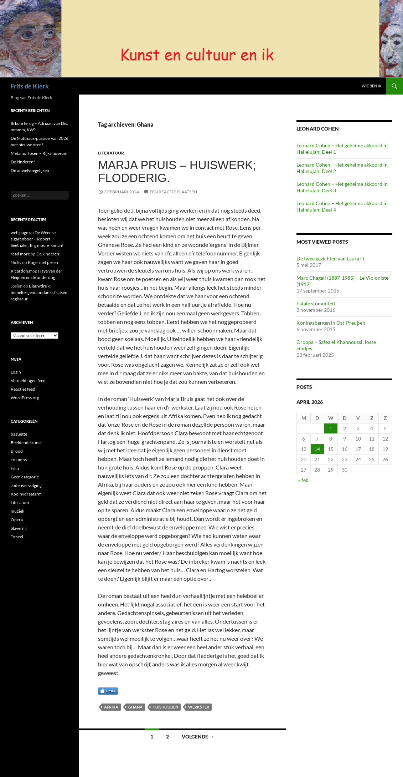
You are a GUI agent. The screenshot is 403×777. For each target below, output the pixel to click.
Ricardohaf (21, 271)
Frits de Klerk (30, 86)
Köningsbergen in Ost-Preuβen (330, 323)
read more (20, 254)
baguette (19, 434)
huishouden (165, 707)
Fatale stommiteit (315, 303)
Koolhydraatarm (26, 494)
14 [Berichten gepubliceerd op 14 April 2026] (317, 449)
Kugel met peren (43, 262)
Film (15, 468)
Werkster (198, 707)
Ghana (135, 707)
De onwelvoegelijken (30, 170)
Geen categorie (25, 476)
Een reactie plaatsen (173, 191)
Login (16, 372)
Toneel (17, 536)
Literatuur (111, 153)
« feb (303, 480)
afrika (111, 707)
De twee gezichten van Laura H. (330, 258)
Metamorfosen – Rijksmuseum (39, 153)
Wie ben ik (371, 85)
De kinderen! (23, 161)
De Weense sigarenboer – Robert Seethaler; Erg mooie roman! (37, 239)
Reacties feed (23, 389)
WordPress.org (25, 397)
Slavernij (19, 528)
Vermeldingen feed (28, 380)
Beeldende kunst (26, 442)
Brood (17, 451)
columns (19, 459)
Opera (17, 519)
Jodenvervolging (26, 485)
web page (19, 232)
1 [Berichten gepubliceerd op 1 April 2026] (330, 428)
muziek (17, 511)
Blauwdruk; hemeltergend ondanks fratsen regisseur (39, 292)
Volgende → (198, 736)
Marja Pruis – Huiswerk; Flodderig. (177, 171)
